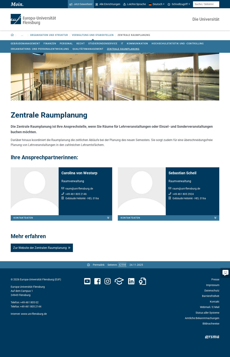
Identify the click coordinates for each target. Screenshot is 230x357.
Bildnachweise (211, 323)
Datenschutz (211, 290)
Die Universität (205, 19)
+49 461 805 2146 (76, 193)
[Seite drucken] (88, 264)
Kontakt (214, 301)
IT (122, 43)
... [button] (22, 35)
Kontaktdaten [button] (63, 217)
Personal (66, 43)
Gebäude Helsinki (75, 198)
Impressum (212, 285)
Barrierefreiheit (210, 295)
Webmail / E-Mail (209, 307)
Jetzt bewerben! (80, 4)
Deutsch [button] (155, 4)
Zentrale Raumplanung (123, 49)
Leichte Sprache (134, 4)
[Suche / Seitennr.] (206, 4)
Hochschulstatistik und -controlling (178, 43)
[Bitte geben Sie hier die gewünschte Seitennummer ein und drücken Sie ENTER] (122, 265)
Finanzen (50, 43)
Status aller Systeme (207, 312)
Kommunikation (137, 43)
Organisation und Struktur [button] (49, 35)
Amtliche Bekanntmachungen (202, 318)
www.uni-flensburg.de (34, 313)
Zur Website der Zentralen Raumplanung (40, 248)
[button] (12, 35)
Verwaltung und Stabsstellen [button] (93, 35)
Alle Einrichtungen (107, 4)
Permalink (98, 264)
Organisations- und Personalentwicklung (40, 49)
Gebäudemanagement (25, 43)
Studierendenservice (102, 43)
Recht (80, 43)
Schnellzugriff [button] (177, 4)
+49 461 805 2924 (183, 193)
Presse (215, 279)
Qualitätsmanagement (88, 49)
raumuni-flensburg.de (79, 188)
